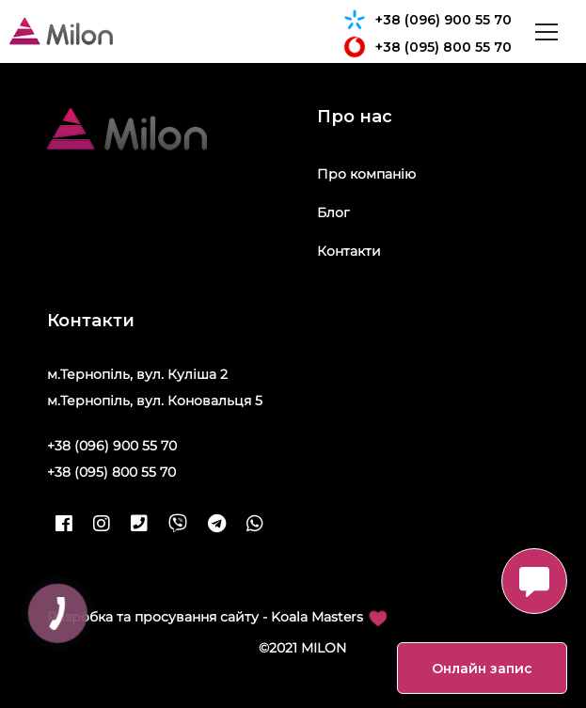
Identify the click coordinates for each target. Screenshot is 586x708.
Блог (333, 212)
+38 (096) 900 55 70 (427, 19)
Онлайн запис (482, 668)
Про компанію (366, 173)
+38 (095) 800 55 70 (427, 47)
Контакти (349, 251)
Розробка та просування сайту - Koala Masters (217, 617)
